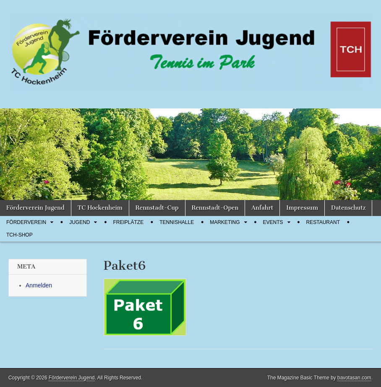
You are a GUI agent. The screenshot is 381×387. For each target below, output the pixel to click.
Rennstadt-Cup (157, 207)
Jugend (79, 222)
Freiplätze (128, 222)
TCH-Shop (19, 235)
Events (273, 222)
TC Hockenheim (100, 207)
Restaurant (323, 222)
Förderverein (26, 222)
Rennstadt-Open (215, 207)
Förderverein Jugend (35, 207)
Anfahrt (262, 207)
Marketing (225, 222)
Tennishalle (176, 222)
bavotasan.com (354, 378)
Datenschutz (348, 207)
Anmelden (39, 285)
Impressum (302, 207)
